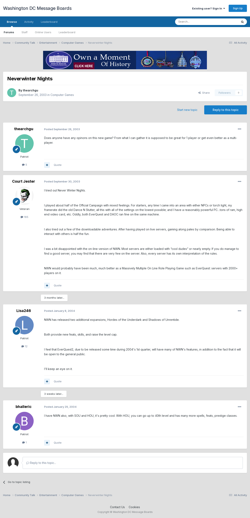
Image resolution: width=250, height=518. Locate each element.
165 (24, 217)
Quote (58, 164)
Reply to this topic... (41, 462)
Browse (12, 23)
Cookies (134, 507)
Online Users (43, 32)
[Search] (196, 21)
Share (204, 92)
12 (24, 346)
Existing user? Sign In (208, 8)
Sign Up (238, 8)
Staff (25, 32)
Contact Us (117, 507)
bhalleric (24, 406)
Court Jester (23, 181)
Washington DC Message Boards (37, 8)
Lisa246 (23, 311)
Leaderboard (67, 32)
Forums (9, 32)
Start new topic (187, 110)
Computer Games (62, 95)
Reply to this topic (226, 110)
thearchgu (30, 90)
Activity (28, 21)
